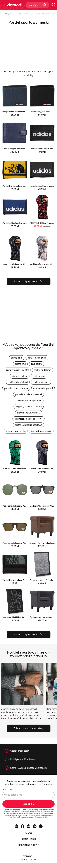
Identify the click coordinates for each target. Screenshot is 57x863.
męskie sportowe (28, 400)
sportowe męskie (29, 406)
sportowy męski (28, 412)
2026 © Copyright (28, 859)
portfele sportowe (28, 425)
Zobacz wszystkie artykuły (28, 728)
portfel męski (37, 357)
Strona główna (8, 13)
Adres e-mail (7, 789)
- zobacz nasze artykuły (28, 654)
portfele (20, 376)
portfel (16, 357)
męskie (16, 431)
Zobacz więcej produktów (28, 281)
